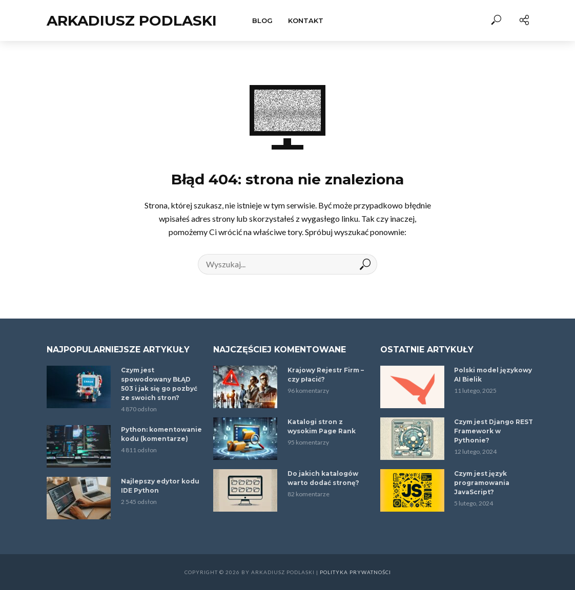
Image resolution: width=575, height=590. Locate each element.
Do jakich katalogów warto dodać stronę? (323, 478)
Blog (262, 20)
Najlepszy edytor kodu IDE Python (160, 485)
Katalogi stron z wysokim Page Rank (322, 426)
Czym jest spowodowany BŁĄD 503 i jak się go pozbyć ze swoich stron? (159, 384)
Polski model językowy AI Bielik (493, 374)
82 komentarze (309, 494)
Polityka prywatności (355, 572)
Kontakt (305, 20)
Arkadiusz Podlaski (132, 20)
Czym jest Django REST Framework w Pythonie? (493, 431)
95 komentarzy (308, 442)
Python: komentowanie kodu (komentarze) (161, 434)
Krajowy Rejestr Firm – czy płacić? (326, 374)
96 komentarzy (308, 390)
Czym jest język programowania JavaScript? (481, 483)
